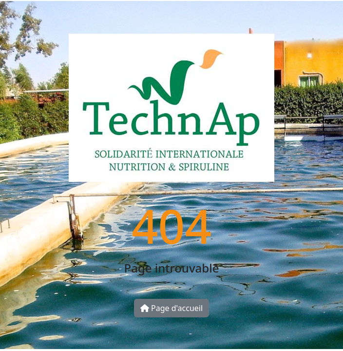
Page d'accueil (171, 308)
